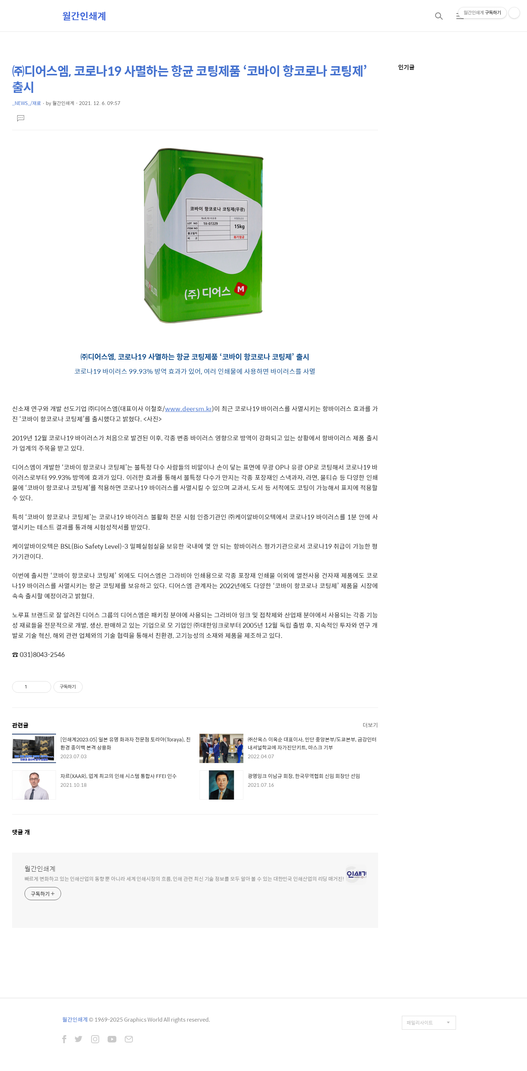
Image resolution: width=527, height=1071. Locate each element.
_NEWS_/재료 (26, 103)
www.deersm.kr (188, 408)
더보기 (370, 725)
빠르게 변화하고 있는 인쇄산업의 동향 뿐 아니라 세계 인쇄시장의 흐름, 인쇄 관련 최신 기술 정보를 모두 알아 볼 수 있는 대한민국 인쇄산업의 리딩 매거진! (184, 878)
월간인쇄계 (84, 15)
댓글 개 (21, 832)
